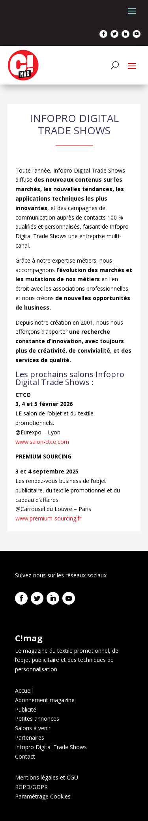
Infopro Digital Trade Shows (51, 747)
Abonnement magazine (45, 700)
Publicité (25, 709)
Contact (25, 756)
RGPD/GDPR (31, 787)
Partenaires (29, 737)
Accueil (24, 690)
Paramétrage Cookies (43, 796)
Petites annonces (37, 718)
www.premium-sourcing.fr (48, 518)
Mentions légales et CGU (46, 777)
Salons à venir (33, 728)
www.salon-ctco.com (42, 441)
